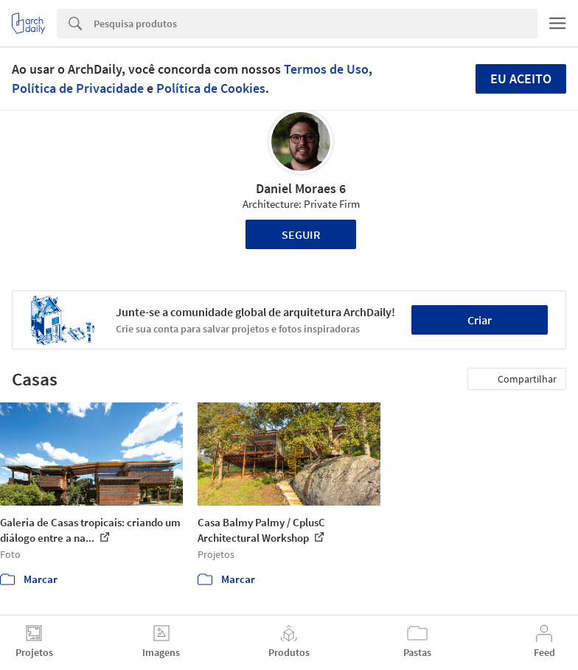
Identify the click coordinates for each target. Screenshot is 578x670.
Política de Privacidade (78, 88)
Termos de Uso (326, 68)
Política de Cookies (210, 88)
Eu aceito (520, 78)
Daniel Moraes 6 (301, 188)
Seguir (301, 234)
